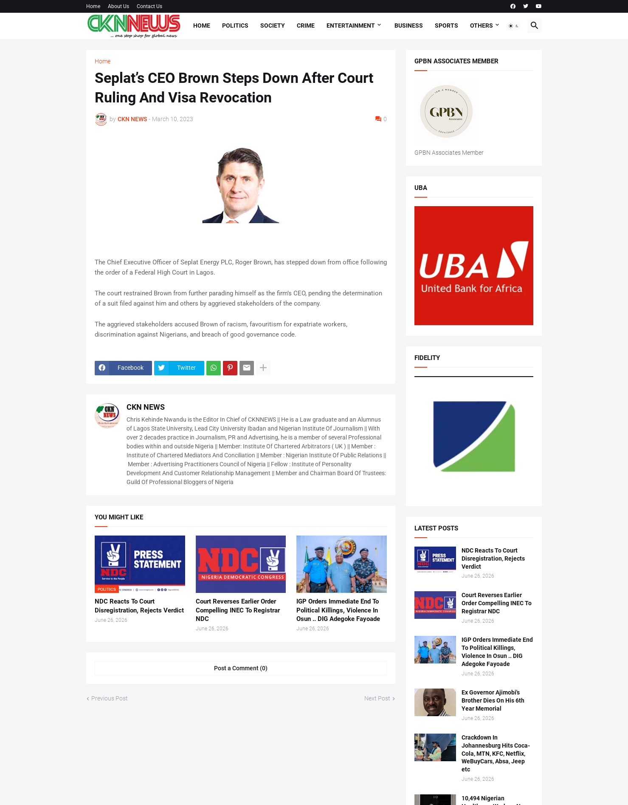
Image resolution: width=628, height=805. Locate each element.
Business (408, 25)
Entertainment (351, 25)
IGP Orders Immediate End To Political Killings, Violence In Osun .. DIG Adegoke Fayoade (338, 610)
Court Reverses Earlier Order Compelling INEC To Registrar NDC (238, 610)
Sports (446, 25)
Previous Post (109, 698)
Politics (235, 25)
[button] (514, 26)
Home (93, 6)
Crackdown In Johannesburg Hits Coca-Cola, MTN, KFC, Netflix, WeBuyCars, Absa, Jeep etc (496, 753)
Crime (306, 25)
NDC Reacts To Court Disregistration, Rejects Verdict (139, 606)
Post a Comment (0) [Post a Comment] (241, 668)
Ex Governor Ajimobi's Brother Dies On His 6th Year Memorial (493, 700)
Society (272, 25)
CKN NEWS (146, 406)
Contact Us (149, 6)
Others (481, 25)
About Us (118, 6)
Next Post (377, 698)
